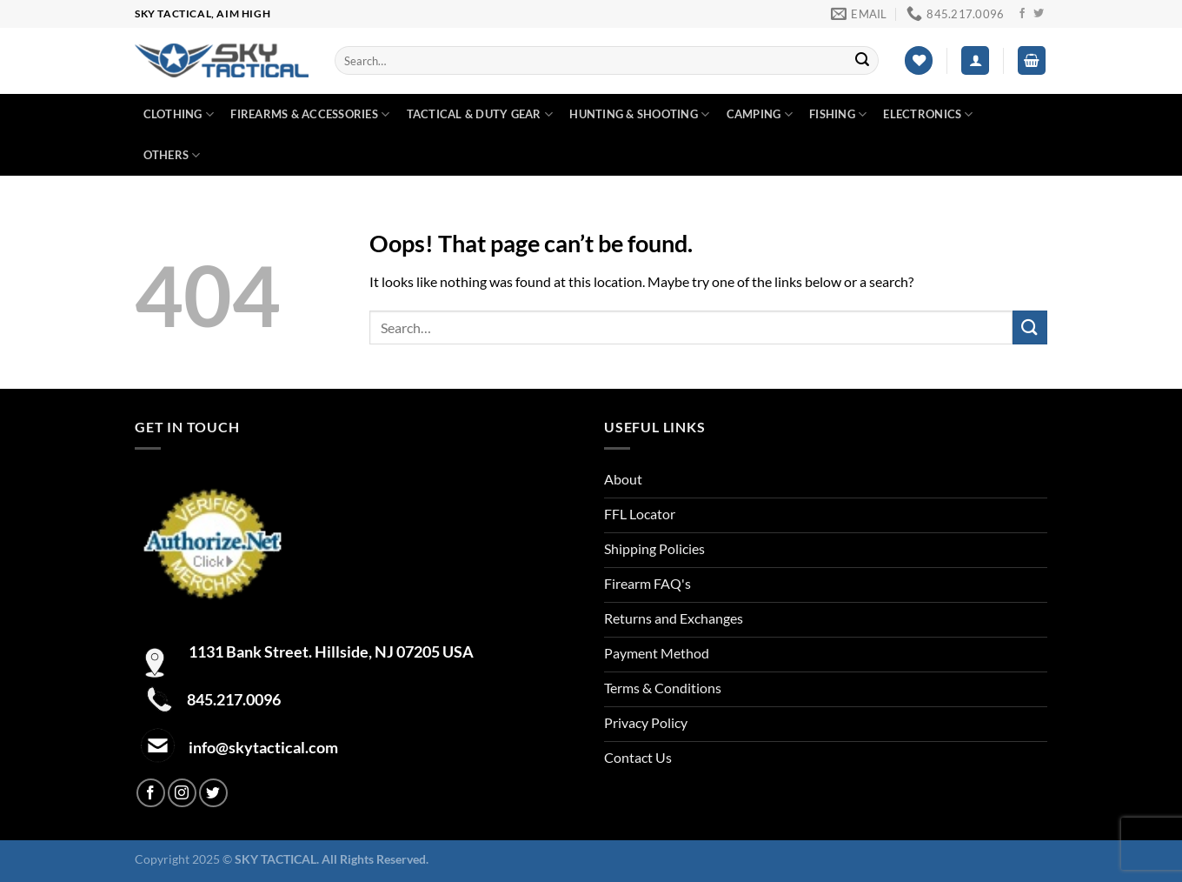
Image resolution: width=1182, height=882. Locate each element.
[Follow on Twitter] (1038, 14)
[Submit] (862, 61)
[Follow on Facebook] (1022, 14)
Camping (760, 114)
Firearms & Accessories (309, 114)
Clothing (179, 114)
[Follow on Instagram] (182, 792)
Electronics (928, 114)
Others (172, 155)
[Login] (975, 60)
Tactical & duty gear (480, 114)
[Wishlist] (919, 60)
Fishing (838, 114)
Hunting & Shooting (639, 114)
